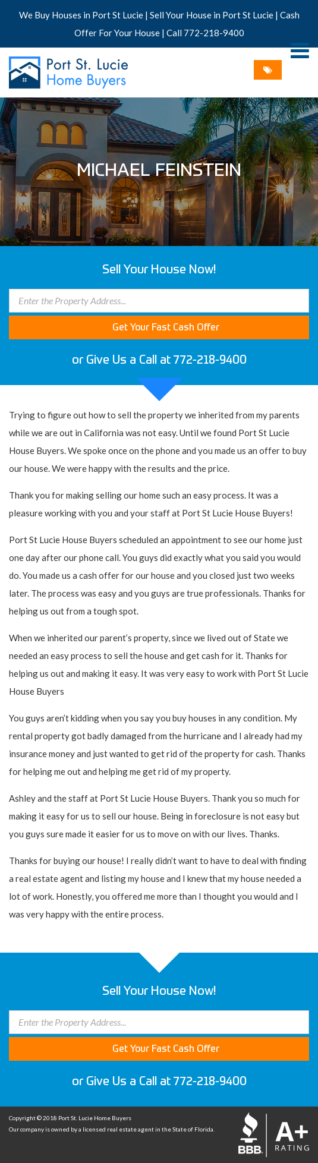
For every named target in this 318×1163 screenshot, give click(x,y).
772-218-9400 (214, 32)
